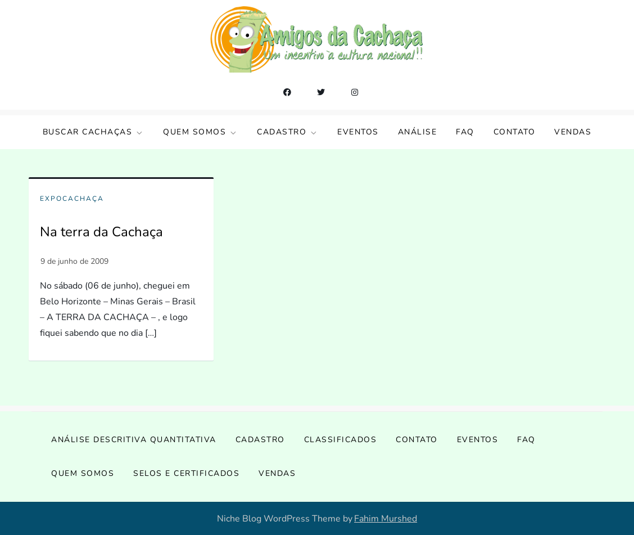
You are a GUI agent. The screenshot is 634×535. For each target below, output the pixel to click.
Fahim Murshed (385, 518)
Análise (417, 132)
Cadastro (287, 132)
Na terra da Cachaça (101, 232)
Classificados (340, 439)
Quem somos (200, 132)
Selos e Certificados (186, 473)
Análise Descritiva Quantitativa (133, 439)
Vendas (572, 132)
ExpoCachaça (72, 199)
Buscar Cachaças (93, 132)
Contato (514, 132)
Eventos (358, 132)
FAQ (465, 132)
